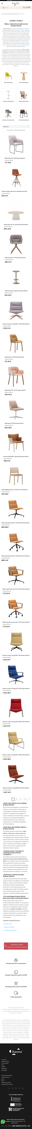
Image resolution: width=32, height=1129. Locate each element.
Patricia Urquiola (17, 42)
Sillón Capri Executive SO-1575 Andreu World (16, 622)
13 (25, 799)
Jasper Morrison (25, 42)
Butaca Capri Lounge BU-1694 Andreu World (16, 688)
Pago (3, 1079)
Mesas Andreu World (23, 82)
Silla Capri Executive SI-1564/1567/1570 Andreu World (16, 556)
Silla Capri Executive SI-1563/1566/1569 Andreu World (16, 523)
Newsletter (4, 1068)
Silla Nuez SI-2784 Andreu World (14, 357)
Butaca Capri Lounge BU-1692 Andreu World (16, 655)
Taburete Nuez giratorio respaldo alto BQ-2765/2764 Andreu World (14, 191)
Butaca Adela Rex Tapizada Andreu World (16, 456)
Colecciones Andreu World (8, 120)
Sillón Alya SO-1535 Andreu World (15, 158)
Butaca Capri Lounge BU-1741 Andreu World (16, 324)
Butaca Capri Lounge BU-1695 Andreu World (16, 721)
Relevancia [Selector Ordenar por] (16, 126)
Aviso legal (4, 1070)
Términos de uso (6, 1077)
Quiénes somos (5, 1061)
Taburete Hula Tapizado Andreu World (16, 291)
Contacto (4, 1059)
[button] (16, 946)
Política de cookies (6, 1082)
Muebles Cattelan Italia (10, 930)
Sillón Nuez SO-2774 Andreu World (15, 257)
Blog (3, 1065)
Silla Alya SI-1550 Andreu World (14, 423)
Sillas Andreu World (8, 82)
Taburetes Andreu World (8, 101)
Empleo (3, 1066)
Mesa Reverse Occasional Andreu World (16, 224)
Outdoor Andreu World (24, 120)
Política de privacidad (7, 1075)
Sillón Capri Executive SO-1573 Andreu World (16, 589)
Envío (3, 1080)
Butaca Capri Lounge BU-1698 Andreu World (16, 755)
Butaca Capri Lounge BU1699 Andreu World (16, 788)
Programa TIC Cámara (7, 1084)
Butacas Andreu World (24, 101)
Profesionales (5, 1063)
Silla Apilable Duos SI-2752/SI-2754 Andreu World (14, 490)
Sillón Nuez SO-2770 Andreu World (15, 390)
